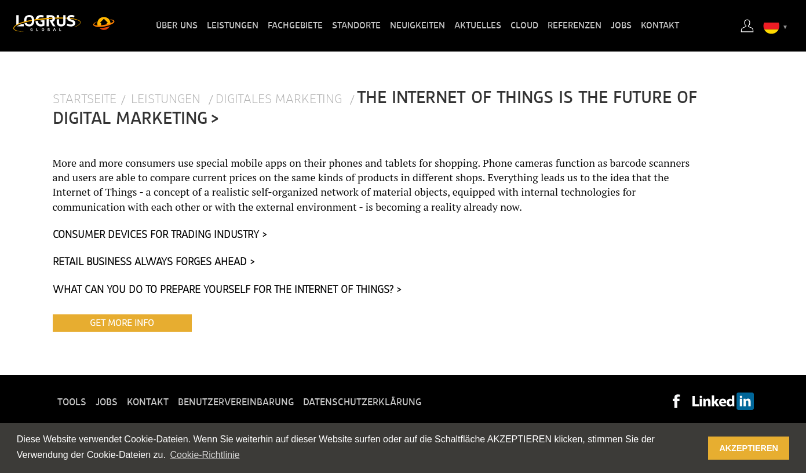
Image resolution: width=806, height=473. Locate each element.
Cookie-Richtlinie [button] (204, 455)
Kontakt (660, 25)
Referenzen (574, 25)
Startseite (84, 99)
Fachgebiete (295, 25)
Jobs (621, 25)
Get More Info (122, 323)
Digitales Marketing (280, 99)
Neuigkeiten (417, 25)
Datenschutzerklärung (362, 402)
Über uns (177, 25)
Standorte (356, 25)
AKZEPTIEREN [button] (748, 448)
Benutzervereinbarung (236, 402)
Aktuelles (477, 25)
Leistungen (232, 25)
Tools (71, 402)
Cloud (524, 25)
